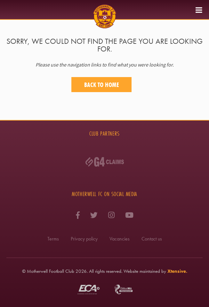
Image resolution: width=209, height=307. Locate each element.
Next (196, 167)
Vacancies (119, 238)
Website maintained (142, 271)
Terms (53, 238)
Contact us (151, 238)
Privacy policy (84, 238)
